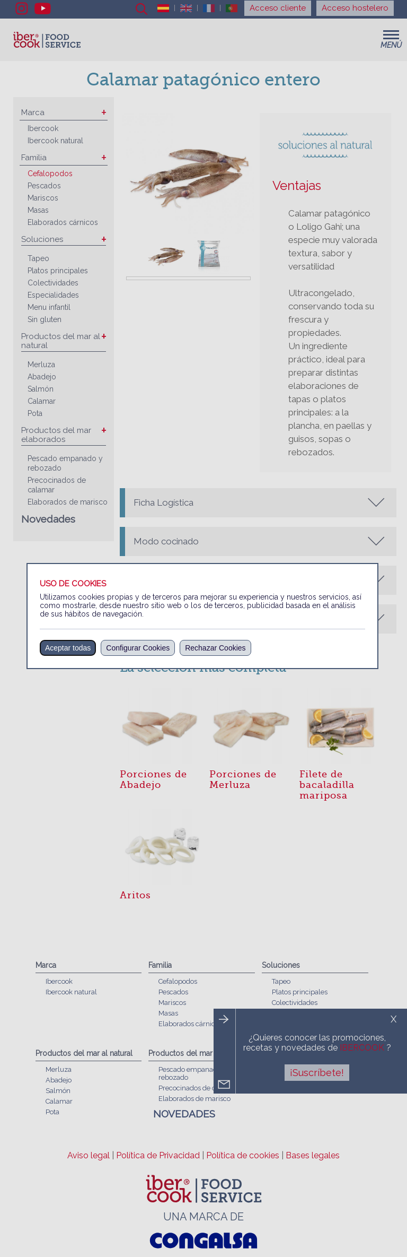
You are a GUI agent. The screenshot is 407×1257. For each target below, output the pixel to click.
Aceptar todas (68, 648)
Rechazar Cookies (215, 648)
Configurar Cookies (138, 648)
